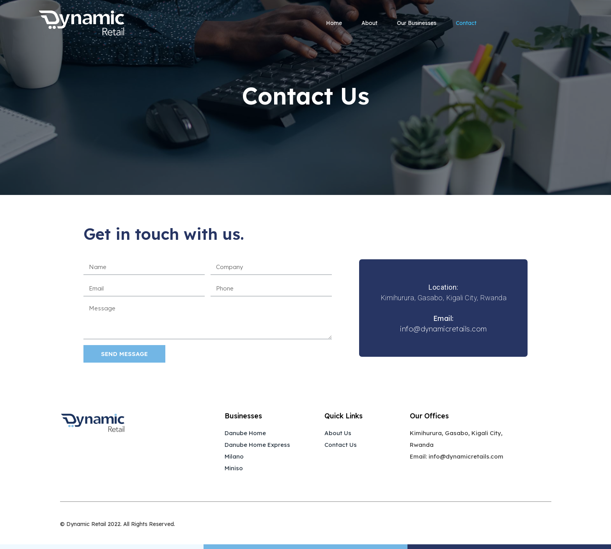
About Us (337, 433)
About (369, 23)
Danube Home (245, 433)
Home (334, 23)
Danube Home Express (257, 444)
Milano (234, 456)
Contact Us (340, 444)
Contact (466, 23)
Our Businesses (416, 23)
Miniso (234, 468)
